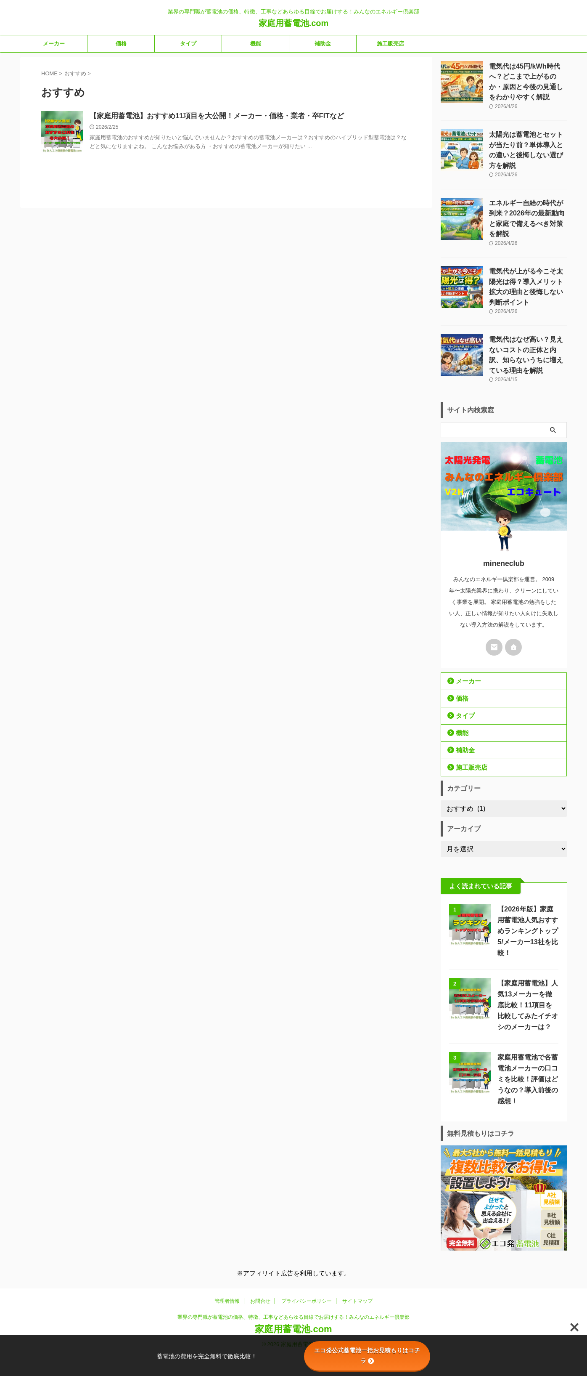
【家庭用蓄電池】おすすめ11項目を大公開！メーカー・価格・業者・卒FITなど (209, 116)
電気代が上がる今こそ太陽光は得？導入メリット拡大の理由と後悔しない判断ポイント (527, 258)
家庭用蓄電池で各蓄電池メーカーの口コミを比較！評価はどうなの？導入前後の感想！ (525, 1045)
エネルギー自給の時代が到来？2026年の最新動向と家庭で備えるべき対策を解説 (525, 199)
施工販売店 (390, 43)
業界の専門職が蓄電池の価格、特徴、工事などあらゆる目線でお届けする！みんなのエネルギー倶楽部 (293, 1278)
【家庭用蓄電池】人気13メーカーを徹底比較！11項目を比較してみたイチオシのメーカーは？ (526, 971)
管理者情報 (227, 1262)
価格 (121, 43)
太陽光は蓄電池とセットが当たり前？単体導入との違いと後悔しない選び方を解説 (527, 140)
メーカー (54, 43)
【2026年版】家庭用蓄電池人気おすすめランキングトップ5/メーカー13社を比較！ (526, 897)
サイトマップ (357, 1262)
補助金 (323, 43)
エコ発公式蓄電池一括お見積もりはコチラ (367, 1355)
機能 (255, 43)
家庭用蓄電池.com (294, 23)
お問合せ (260, 1262)
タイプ (188, 43)
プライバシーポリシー (306, 1262)
